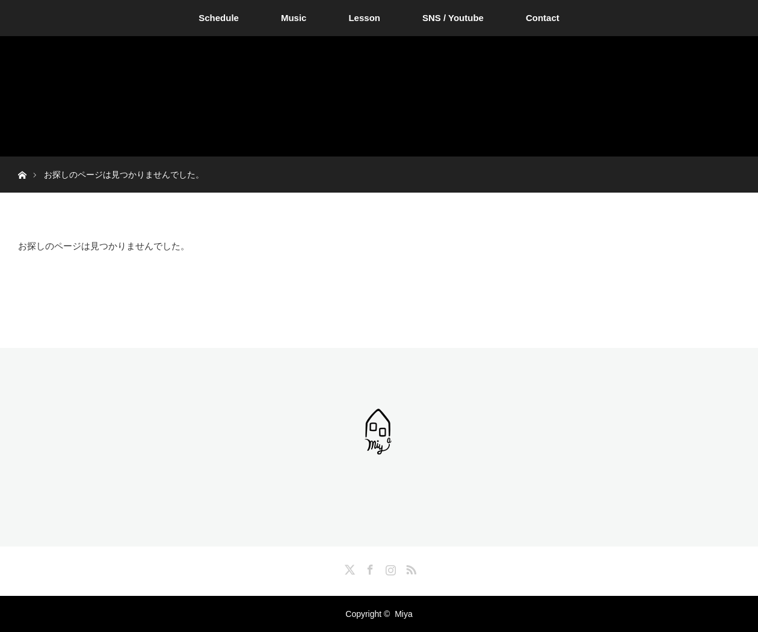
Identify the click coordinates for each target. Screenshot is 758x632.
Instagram (389, 568)
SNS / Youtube (453, 18)
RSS (410, 568)
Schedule (219, 18)
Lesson (364, 18)
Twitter (348, 568)
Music (294, 18)
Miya (404, 614)
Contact (542, 18)
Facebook (369, 568)
